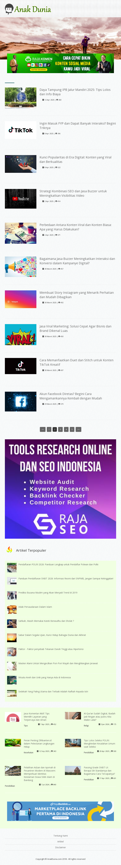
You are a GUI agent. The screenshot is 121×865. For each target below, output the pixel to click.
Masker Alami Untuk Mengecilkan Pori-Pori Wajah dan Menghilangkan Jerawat (58, 663)
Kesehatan (28, 752)
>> (78, 429)
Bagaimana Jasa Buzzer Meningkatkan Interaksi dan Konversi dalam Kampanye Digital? (77, 261)
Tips (26, 725)
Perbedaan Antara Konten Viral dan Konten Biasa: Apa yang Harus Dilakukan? (76, 227)
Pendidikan (89, 752)
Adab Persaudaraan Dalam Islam (35, 606)
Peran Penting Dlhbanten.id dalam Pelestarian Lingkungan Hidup (39, 743)
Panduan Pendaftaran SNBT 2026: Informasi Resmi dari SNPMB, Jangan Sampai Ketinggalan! (65, 578)
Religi (86, 725)
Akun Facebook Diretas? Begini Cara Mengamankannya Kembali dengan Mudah (71, 396)
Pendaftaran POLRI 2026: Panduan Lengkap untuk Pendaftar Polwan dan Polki (58, 564)
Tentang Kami (60, 835)
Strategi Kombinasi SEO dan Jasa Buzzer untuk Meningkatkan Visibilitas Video (73, 193)
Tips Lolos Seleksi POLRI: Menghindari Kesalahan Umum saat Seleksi (99, 743)
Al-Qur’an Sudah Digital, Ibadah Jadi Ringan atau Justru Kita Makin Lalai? (99, 716)
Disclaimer (60, 847)
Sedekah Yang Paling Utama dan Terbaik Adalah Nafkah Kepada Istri (53, 691)
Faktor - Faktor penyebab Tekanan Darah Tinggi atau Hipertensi (51, 649)
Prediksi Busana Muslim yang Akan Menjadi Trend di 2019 (47, 592)
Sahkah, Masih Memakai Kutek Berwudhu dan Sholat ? (46, 620)
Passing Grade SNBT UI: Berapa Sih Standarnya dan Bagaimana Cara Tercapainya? (99, 770)
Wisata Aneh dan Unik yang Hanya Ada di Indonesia (44, 677)
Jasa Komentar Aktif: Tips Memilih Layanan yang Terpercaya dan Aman (36, 716)
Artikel (60, 841)
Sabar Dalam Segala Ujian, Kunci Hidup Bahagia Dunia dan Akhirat (52, 634)
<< (43, 429)
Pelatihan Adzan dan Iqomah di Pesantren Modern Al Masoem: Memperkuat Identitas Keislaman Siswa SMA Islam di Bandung (40, 774)
